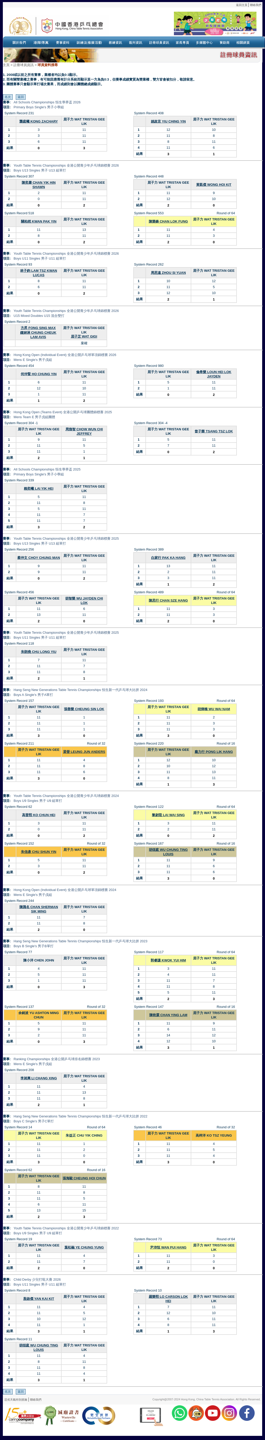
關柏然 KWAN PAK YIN (38, 221)
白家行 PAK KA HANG (168, 558)
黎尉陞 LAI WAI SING (168, 815)
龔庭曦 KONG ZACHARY (38, 121)
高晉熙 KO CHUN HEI (38, 815)
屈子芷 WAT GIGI (84, 336)
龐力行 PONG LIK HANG (214, 752)
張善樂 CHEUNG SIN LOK (84, 709)
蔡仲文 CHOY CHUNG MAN (38, 558)
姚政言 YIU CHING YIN (168, 121)
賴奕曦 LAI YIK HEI (38, 488)
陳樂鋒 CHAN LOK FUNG (168, 221)
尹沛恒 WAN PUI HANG (168, 1247)
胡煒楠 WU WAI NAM (213, 709)
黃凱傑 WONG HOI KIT (213, 185)
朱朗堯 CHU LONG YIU (38, 652)
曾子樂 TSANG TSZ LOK (214, 431)
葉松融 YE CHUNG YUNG (84, 1247)
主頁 (6, 65)
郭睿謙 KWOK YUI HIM (168, 960)
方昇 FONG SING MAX (38, 328)
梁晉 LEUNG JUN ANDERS (84, 752)
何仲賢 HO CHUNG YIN (38, 374)
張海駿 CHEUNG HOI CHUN (84, 1178)
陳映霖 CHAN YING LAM (168, 1015)
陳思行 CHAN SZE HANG (168, 600)
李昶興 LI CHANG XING (38, 1078)
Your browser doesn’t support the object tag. (182, 26)
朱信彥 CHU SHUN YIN (38, 852)
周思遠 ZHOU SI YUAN (168, 273)
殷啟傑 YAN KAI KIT (38, 1299)
